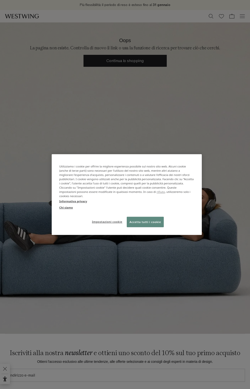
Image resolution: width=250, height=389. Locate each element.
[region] (127, 194)
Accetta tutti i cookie (145, 222)
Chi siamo (66, 207)
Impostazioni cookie (107, 222)
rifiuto (161, 192)
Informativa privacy (73, 201)
